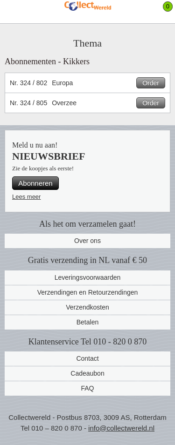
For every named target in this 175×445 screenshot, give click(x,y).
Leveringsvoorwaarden (88, 277)
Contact (87, 358)
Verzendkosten (87, 307)
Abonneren (35, 183)
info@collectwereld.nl (121, 428)
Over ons (87, 240)
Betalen (87, 322)
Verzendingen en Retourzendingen (87, 292)
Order (150, 83)
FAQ (87, 388)
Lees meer (26, 196)
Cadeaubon (87, 373)
